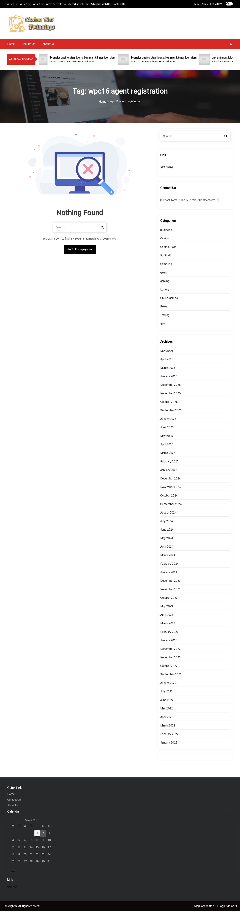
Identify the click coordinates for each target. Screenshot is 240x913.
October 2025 (169, 404)
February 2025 (169, 463)
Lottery (164, 291)
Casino (164, 240)
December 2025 (170, 387)
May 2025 (166, 438)
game (163, 274)
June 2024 (167, 531)
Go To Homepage (79, 251)
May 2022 (166, 710)
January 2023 (168, 642)
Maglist (199, 908)
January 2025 (168, 472)
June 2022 (167, 702)
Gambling (166, 266)
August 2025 (168, 421)
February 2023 (169, 634)
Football (165, 257)
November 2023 (170, 591)
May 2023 (166, 608)
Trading (165, 317)
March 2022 (167, 727)
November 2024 (170, 489)
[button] (231, 46)
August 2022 (168, 685)
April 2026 (166, 361)
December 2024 (170, 480)
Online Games (169, 300)
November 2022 (170, 659)
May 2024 (166, 540)
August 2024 (168, 514)
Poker (164, 308)
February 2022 (169, 736)
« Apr (13, 873)
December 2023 (170, 583)
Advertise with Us (56, 3)
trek (162, 325)
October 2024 (169, 497)
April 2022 (166, 719)
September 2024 (171, 506)
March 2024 (167, 557)
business (166, 232)
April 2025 (166, 446)
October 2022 (169, 668)
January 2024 (168, 574)
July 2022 (166, 693)
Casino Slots (168, 249)
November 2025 (170, 395)
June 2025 (167, 429)
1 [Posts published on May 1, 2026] (37, 835)
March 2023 (167, 625)
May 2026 (166, 353)
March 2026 (167, 370)
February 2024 (169, 565)
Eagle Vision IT (228, 908)
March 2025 (167, 455)
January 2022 (168, 744)
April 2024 (166, 548)
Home (11, 46)
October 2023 (169, 600)
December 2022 (170, 651)
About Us (12, 3)
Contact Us (119, 3)
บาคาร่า (12, 889)
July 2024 (166, 523)
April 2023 (166, 617)
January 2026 (168, 378)
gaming (165, 283)
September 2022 (171, 676)
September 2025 (171, 412)
